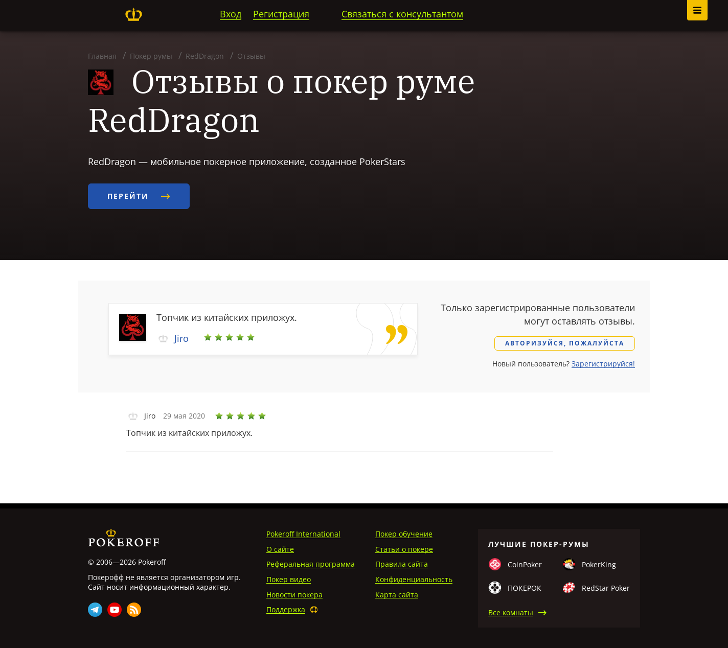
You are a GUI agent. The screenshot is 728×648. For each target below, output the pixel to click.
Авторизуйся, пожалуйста (564, 343)
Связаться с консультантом (402, 14)
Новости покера (294, 594)
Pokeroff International (303, 534)
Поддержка (285, 609)
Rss (134, 610)
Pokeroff (133, 14)
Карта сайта (396, 594)
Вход (230, 14)
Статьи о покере (404, 549)
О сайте (280, 549)
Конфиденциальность (413, 579)
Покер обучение (404, 534)
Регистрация (281, 14)
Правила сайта (401, 564)
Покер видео (288, 579)
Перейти (138, 196)
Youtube (114, 610)
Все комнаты (510, 612)
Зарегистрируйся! (603, 363)
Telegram (95, 610)
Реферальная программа (310, 564)
